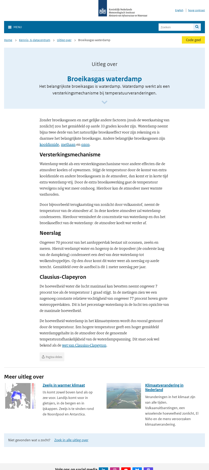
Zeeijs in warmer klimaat (64, 385)
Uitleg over (64, 40)
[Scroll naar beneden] (104, 102)
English (179, 10)
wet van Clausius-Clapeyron (84, 345)
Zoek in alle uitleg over (71, 440)
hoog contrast (196, 10)
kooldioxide (49, 144)
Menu (17, 27)
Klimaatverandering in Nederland (164, 387)
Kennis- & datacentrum (34, 40)
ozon (85, 144)
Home (8, 40)
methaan (68, 144)
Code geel (193, 40)
